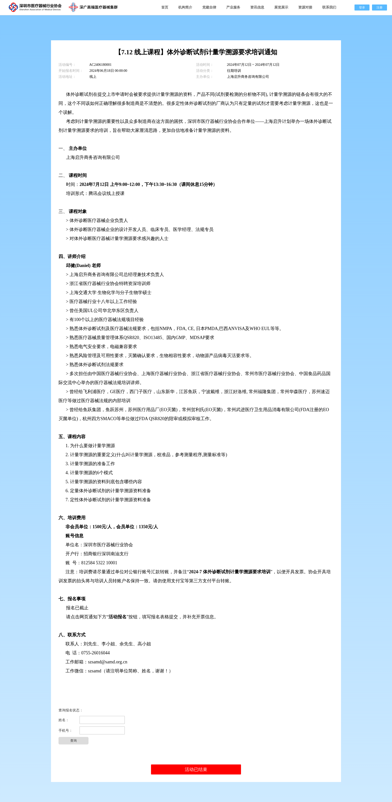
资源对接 (305, 7)
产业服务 (233, 7)
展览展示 (281, 7)
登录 (362, 7)
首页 (164, 7)
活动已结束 (196, 769)
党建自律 (209, 7)
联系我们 (329, 7)
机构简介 (185, 7)
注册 (379, 7)
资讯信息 (257, 7)
